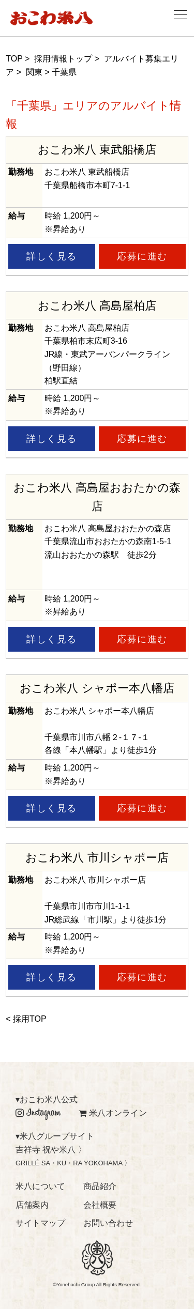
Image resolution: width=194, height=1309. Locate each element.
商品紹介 (99, 1186)
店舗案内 (32, 1204)
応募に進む (142, 256)
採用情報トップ (63, 58)
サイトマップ (40, 1223)
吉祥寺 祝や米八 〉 (51, 1149)
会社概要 (99, 1204)
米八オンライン (113, 1112)
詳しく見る (51, 256)
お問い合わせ (108, 1223)
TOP (14, 58)
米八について (40, 1186)
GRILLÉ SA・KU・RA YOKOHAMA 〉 (73, 1163)
